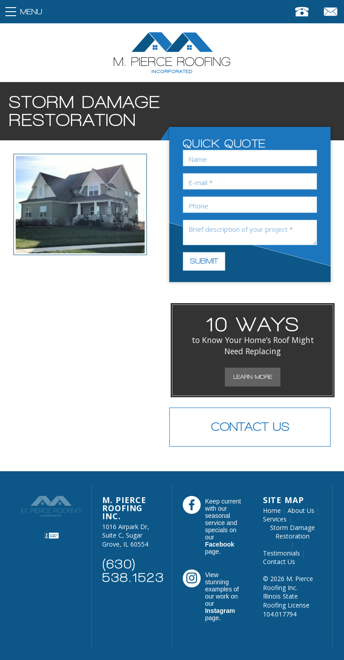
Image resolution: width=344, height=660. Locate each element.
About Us (301, 510)
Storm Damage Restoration (292, 531)
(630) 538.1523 (133, 571)
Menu (31, 11)
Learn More (252, 376)
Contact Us (250, 427)
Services (275, 519)
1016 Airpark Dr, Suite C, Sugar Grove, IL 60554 (125, 535)
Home (272, 510)
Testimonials (281, 553)
